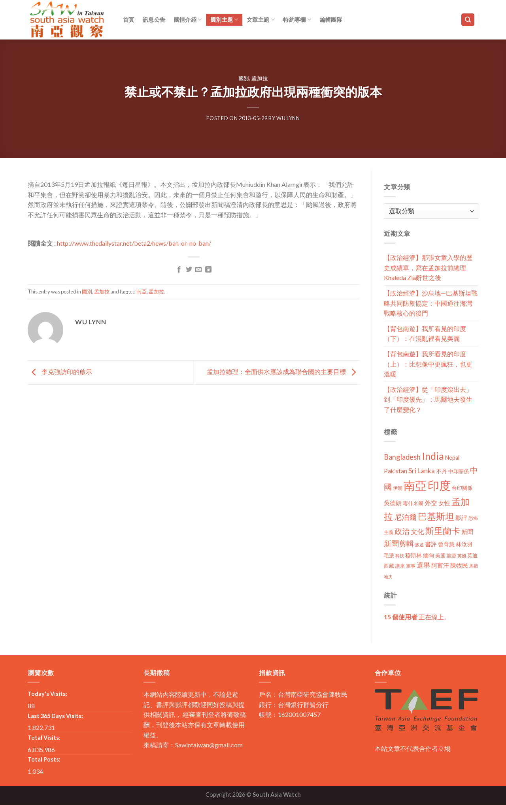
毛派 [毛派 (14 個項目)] (389, 555)
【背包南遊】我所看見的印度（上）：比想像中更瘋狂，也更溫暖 (428, 364)
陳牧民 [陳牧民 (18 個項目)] (459, 565)
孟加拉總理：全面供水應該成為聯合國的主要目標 (283, 371)
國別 (243, 78)
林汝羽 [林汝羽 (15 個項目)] (464, 544)
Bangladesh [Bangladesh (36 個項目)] (402, 457)
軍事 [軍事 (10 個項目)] (410, 566)
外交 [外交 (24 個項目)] (431, 502)
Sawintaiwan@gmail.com (209, 745)
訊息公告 (154, 19)
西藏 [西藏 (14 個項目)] (389, 565)
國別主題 (224, 19)
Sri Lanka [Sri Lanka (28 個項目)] (421, 470)
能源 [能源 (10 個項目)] (451, 556)
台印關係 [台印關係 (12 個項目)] (462, 488)
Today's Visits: (47, 693)
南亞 (141, 291)
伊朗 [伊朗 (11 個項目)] (397, 488)
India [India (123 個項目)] (433, 456)
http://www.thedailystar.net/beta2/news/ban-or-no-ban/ (134, 243)
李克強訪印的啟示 (60, 371)
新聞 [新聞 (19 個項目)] (467, 531)
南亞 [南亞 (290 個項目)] (415, 485)
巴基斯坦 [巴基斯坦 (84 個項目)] (436, 516)
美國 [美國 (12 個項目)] (440, 556)
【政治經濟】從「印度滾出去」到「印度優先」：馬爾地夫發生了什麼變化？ (428, 399)
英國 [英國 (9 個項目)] (461, 555)
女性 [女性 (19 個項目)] (444, 502)
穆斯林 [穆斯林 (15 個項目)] (413, 555)
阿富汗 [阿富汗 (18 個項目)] (440, 565)
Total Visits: (44, 737)
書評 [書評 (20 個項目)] (431, 543)
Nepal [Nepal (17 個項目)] (452, 457)
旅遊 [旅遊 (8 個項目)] (419, 544)
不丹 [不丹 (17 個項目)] (441, 471)
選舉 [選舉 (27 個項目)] (423, 565)
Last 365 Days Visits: (55, 716)
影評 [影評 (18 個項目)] (461, 517)
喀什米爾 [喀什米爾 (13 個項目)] (413, 503)
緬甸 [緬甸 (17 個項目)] (428, 555)
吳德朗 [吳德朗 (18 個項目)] (393, 503)
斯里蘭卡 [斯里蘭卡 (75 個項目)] (442, 530)
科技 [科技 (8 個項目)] (399, 555)
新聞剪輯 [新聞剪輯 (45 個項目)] (399, 543)
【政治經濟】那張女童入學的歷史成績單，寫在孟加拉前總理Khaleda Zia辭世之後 (428, 267)
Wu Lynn (288, 118)
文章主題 (261, 19)
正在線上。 (417, 617)
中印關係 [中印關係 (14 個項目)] (458, 471)
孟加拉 (259, 78)
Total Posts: (44, 759)
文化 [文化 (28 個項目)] (417, 531)
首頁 (128, 19)
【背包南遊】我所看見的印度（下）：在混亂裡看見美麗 (425, 333)
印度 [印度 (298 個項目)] (439, 485)
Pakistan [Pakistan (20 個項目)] (395, 470)
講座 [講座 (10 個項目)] (400, 566)
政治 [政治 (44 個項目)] (402, 531)
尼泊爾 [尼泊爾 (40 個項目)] (405, 517)
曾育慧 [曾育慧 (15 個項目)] (446, 544)
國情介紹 (188, 19)
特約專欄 (297, 19)
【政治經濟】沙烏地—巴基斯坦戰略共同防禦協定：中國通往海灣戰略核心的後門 (431, 303)
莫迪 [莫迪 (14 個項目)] (472, 555)
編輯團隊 (331, 19)
